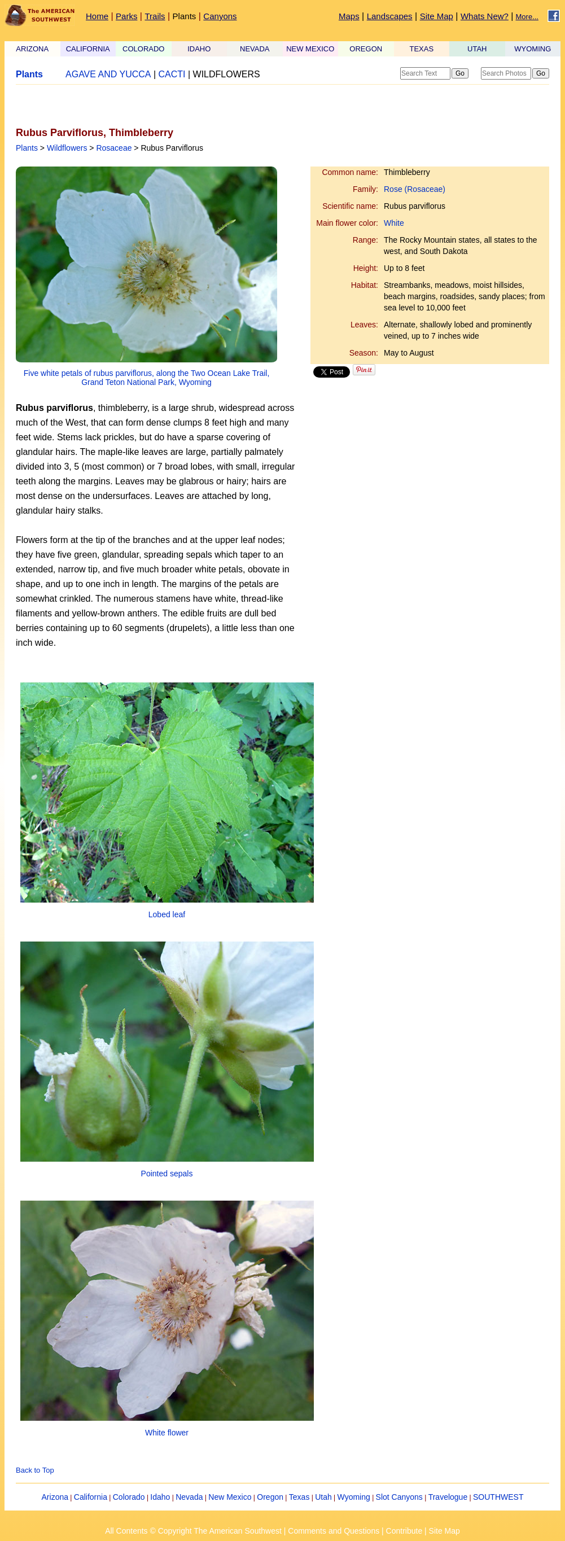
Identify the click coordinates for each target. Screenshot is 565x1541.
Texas (299, 1496)
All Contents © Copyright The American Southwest (193, 1530)
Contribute (404, 1530)
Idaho (160, 1496)
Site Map (436, 16)
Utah (323, 1496)
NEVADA (255, 49)
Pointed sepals (167, 1173)
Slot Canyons (399, 1496)
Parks (126, 16)
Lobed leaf (166, 914)
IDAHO (199, 49)
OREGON (365, 49)
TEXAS (421, 49)
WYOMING (532, 49)
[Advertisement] (148, 105)
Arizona (55, 1496)
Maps (349, 16)
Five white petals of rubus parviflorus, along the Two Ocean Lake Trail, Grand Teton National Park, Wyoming (147, 378)
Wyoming (354, 1496)
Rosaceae (114, 147)
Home (97, 16)
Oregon (270, 1496)
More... (527, 16)
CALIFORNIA (88, 49)
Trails (154, 16)
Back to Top (35, 1470)
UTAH (477, 49)
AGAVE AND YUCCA (108, 74)
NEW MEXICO (310, 49)
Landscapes (390, 16)
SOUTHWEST (498, 1496)
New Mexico (229, 1496)
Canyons (219, 16)
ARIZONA (32, 49)
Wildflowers (67, 147)
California (90, 1496)
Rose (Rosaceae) (414, 189)
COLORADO (143, 49)
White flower (167, 1432)
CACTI (172, 74)
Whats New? (485, 16)
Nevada (189, 1496)
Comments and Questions (333, 1530)
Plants (184, 16)
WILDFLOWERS (226, 74)
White (394, 222)
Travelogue (448, 1496)
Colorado (129, 1496)
